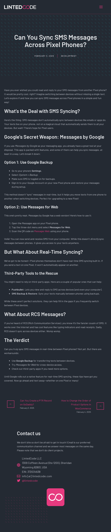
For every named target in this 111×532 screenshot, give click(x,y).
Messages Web (42, 231)
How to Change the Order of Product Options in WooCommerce (76, 404)
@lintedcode (30, 480)
